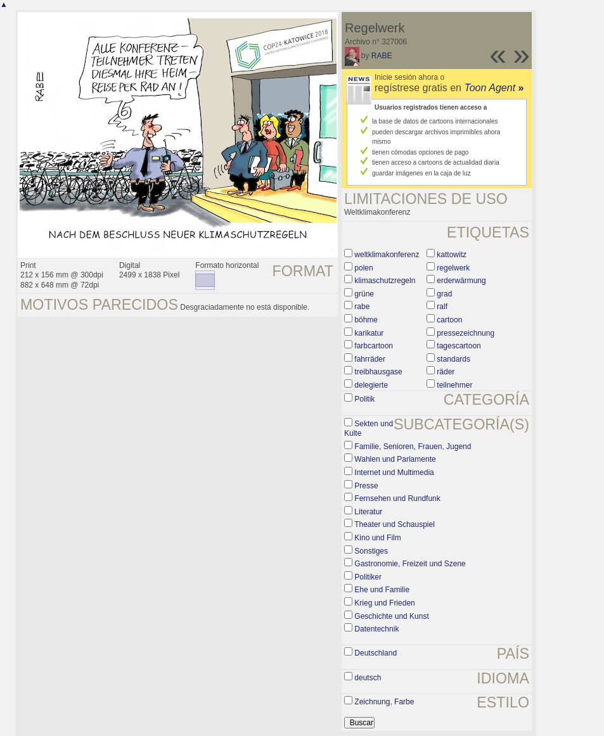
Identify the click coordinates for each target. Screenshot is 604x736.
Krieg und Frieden (384, 603)
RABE (381, 55)
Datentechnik (376, 629)
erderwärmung (461, 280)
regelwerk (453, 267)
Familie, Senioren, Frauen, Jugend (412, 446)
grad (444, 293)
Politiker (368, 577)
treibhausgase (378, 371)
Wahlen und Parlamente (394, 459)
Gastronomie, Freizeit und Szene (409, 563)
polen (363, 267)
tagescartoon (458, 345)
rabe (361, 306)
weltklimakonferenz (386, 254)
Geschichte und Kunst (391, 616)
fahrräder (369, 359)
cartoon (449, 319)
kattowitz (451, 254)
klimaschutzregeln (384, 280)
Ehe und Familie (381, 589)
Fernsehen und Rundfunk (397, 498)
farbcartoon (373, 345)
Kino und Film (377, 537)
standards (453, 359)
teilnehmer (454, 385)
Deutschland (375, 653)
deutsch (367, 677)
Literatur (368, 511)
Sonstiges (371, 551)
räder (445, 371)
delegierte (371, 385)
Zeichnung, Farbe (384, 701)
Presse (366, 485)
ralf (442, 306)
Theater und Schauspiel (394, 524)
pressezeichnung (465, 333)
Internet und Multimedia (394, 472)
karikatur (368, 333)
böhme (366, 319)
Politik (364, 399)
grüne (364, 293)
